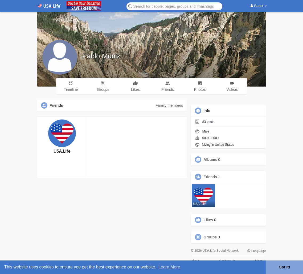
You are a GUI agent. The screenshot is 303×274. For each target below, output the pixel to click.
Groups (210, 237)
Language (256, 250)
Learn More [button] (169, 267)
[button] (174, 6)
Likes (208, 220)
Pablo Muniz (101, 56)
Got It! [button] (284, 267)
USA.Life (62, 151)
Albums (210, 159)
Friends (210, 177)
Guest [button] (259, 6)
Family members (169, 105)
